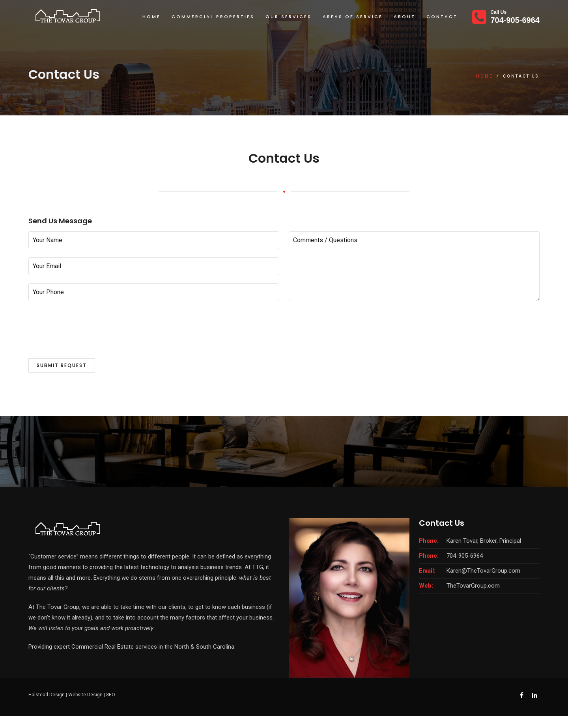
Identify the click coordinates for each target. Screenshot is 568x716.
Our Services (288, 16)
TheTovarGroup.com (473, 585)
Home (151, 16)
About (404, 16)
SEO (110, 694)
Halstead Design (46, 694)
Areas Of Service (353, 16)
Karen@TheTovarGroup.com (483, 570)
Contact (442, 16)
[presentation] (88, 335)
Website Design (85, 694)
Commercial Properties (213, 16)
